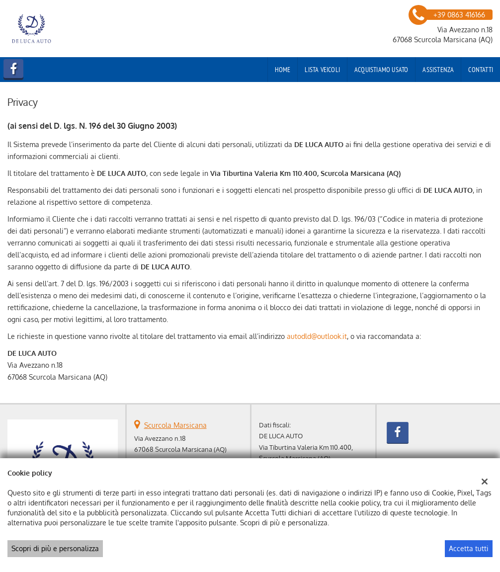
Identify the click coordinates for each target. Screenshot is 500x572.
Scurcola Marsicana (175, 425)
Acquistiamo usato (381, 69)
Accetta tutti (469, 548)
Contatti (480, 69)
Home (283, 69)
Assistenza (438, 69)
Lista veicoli (322, 69)
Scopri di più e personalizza (55, 548)
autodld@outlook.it (317, 336)
